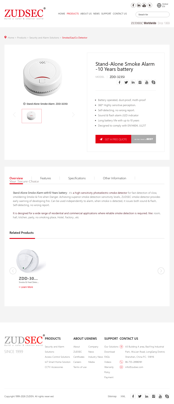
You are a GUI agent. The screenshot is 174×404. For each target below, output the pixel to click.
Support (106, 13)
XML (123, 396)
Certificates (78, 356)
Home (61, 13)
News (96, 13)
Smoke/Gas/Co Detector (74, 37)
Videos (107, 361)
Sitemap (112, 396)
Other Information (119, 178)
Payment (108, 377)
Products (73, 13)
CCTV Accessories (54, 367)
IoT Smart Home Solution (58, 361)
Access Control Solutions (57, 356)
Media (91, 361)
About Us (86, 13)
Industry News (95, 356)
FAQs (107, 356)
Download (109, 351)
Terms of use (79, 367)
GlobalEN (162, 5)
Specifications (81, 178)
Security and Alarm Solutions (45, 37)
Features (50, 178)
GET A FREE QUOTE (113, 139)
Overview (21, 178)
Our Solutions (111, 346)
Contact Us (120, 13)
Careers (77, 361)
